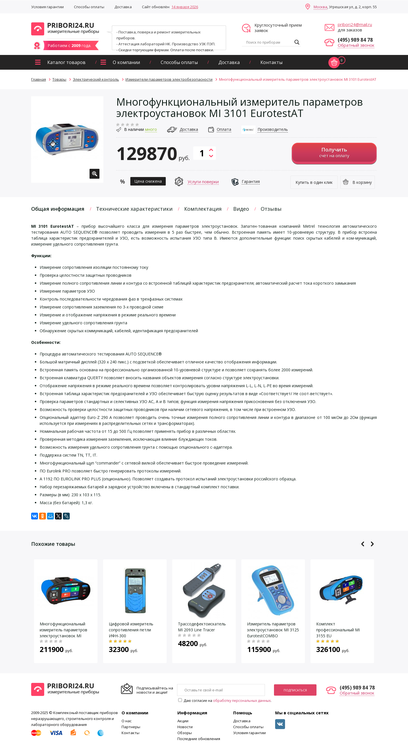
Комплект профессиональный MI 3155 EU (338, 629)
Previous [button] (362, 544)
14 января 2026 (184, 6)
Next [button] (372, 544)
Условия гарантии (47, 6)
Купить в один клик (314, 182)
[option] (67, 139)
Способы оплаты (89, 6)
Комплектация (203, 208)
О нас (126, 720)
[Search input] (269, 42)
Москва (320, 6)
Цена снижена (148, 181)
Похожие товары (53, 543)
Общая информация (57, 208)
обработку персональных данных (242, 700)
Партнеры (131, 726)
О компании (126, 62)
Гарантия (251, 181)
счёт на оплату (334, 152)
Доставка (123, 6)
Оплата (224, 129)
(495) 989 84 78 (355, 40)
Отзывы (271, 208)
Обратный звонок (356, 45)
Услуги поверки (203, 181)
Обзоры (184, 732)
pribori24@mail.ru (355, 24)
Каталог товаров (66, 62)
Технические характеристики (134, 208)
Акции (182, 720)
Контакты (271, 62)
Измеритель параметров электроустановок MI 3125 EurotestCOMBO (273, 629)
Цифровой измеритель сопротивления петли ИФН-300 (131, 629)
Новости (185, 726)
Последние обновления (198, 738)
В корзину (362, 182)
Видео (241, 208)
